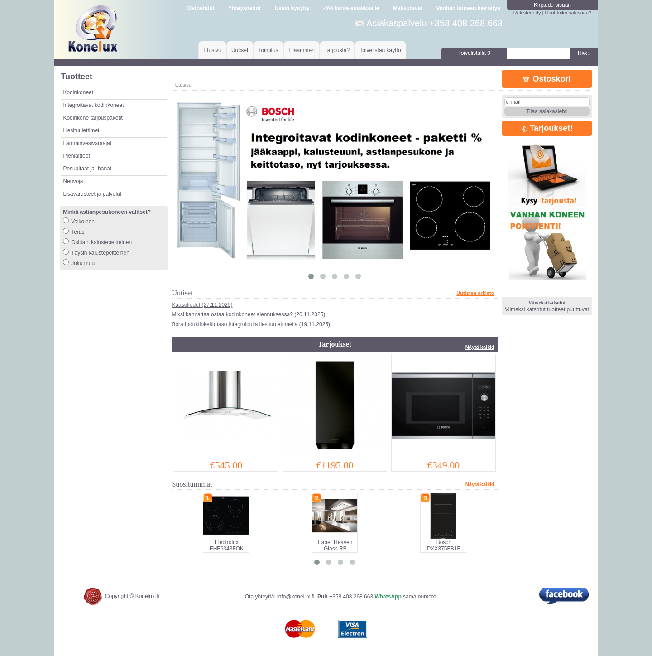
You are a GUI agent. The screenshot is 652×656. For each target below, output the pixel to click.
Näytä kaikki (479, 347)
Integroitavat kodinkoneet (93, 105)
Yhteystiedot (244, 8)
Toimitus (268, 50)
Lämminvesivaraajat (87, 143)
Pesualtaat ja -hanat (87, 168)
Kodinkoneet (78, 92)
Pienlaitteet (76, 156)
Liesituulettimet (81, 130)
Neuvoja (73, 181)
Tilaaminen (301, 50)
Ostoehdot (201, 8)
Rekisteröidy (527, 12)
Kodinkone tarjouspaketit (92, 118)
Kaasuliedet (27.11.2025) (202, 305)
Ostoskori (546, 78)
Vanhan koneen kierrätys (468, 8)
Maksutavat (407, 8)
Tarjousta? (337, 50)
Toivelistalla (474, 53)
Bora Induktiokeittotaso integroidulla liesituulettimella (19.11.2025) (251, 324)
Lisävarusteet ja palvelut (92, 194)
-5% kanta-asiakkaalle (351, 8)
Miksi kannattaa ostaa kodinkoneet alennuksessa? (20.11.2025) (248, 314)
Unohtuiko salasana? (568, 12)
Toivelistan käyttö (380, 50)
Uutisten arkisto (475, 293)
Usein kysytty (291, 8)
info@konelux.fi (295, 596)
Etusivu (212, 50)
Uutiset (239, 50)
